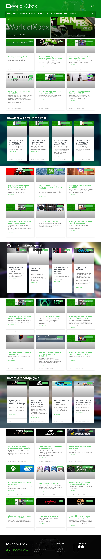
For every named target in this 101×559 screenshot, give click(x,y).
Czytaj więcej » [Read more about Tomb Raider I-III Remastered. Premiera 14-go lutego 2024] (72, 525)
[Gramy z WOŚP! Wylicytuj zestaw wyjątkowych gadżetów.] (73, 27)
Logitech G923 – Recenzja (82, 268)
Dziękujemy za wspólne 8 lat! (19, 57)
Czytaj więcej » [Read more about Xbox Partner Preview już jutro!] (42, 325)
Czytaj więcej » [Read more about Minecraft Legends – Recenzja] (57, 414)
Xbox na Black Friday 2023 (48, 221)
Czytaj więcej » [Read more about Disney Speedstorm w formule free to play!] (72, 454)
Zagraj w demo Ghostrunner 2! (50, 516)
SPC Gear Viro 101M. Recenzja (38, 270)
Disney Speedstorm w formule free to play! (80, 448)
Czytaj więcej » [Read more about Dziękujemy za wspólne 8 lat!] (12, 63)
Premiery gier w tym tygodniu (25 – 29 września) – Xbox (80, 483)
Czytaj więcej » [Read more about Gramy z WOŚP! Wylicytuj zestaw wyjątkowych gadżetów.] (42, 66)
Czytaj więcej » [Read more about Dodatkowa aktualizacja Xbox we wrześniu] (12, 490)
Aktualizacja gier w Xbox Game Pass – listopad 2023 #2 (83, 142)
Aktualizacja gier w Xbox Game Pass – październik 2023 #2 (80, 317)
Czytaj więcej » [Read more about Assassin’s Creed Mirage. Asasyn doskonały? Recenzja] (12, 414)
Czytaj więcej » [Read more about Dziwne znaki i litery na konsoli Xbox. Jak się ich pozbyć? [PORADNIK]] (42, 365)
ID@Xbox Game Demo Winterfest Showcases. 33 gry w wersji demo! (50, 187)
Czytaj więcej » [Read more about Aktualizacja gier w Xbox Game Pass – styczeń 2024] (42, 99)
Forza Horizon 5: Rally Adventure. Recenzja (84, 401)
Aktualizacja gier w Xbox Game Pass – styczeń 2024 (50, 92)
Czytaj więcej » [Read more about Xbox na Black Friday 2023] (42, 229)
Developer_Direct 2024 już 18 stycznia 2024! (19, 92)
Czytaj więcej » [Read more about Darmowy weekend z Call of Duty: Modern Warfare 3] (12, 194)
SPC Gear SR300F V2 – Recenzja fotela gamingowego (61, 269)
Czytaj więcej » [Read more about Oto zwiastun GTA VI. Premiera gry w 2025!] (72, 194)
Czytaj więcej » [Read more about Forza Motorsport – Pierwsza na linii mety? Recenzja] (35, 417)
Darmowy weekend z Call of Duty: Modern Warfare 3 (18, 186)
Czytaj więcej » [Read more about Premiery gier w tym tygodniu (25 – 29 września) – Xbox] (72, 490)
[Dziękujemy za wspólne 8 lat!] (28, 27)
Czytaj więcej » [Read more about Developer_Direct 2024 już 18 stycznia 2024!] (12, 105)
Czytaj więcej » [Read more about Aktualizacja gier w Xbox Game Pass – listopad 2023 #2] (79, 153)
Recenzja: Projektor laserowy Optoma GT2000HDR (79, 92)
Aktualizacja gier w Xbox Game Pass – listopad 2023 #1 (19, 317)
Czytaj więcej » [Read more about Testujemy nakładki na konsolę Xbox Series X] (12, 278)
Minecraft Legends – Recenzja (61, 401)
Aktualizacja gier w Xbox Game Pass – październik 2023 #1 (80, 353)
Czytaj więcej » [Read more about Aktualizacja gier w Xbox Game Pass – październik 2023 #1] (72, 360)
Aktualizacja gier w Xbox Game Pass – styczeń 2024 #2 (80, 58)
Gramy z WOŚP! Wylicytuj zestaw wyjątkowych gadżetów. (50, 58)
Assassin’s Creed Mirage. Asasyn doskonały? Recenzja (17, 402)
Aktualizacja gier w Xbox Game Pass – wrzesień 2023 (19, 517)
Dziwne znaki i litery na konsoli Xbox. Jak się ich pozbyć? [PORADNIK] (50, 354)
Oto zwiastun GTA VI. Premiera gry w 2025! (80, 186)
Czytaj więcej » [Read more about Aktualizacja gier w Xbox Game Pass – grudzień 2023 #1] (57, 156)
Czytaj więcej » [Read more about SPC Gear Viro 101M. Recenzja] (35, 282)
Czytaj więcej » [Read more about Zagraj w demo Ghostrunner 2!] (42, 523)
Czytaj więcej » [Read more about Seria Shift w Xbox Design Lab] (42, 491)
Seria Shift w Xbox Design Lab (49, 483)
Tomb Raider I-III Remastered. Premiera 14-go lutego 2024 (80, 517)
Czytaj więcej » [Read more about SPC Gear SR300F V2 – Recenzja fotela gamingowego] (57, 281)
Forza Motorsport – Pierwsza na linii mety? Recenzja (38, 402)
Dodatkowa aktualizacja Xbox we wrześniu (19, 484)
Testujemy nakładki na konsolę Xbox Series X (16, 269)
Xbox (9, 19)
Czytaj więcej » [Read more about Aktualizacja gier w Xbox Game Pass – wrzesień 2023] (12, 524)
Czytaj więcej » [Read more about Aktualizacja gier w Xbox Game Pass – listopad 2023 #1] (12, 324)
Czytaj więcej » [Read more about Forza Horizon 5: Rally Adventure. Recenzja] (79, 412)
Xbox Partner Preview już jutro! (50, 317)
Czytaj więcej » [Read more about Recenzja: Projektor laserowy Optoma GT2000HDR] (72, 100)
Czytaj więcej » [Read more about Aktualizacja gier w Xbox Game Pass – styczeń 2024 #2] (72, 64)
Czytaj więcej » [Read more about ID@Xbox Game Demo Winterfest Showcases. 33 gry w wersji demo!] (42, 196)
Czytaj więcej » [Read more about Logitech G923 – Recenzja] (79, 287)
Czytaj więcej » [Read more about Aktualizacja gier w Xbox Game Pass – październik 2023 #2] (72, 327)
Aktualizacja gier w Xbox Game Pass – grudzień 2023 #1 (61, 142)
